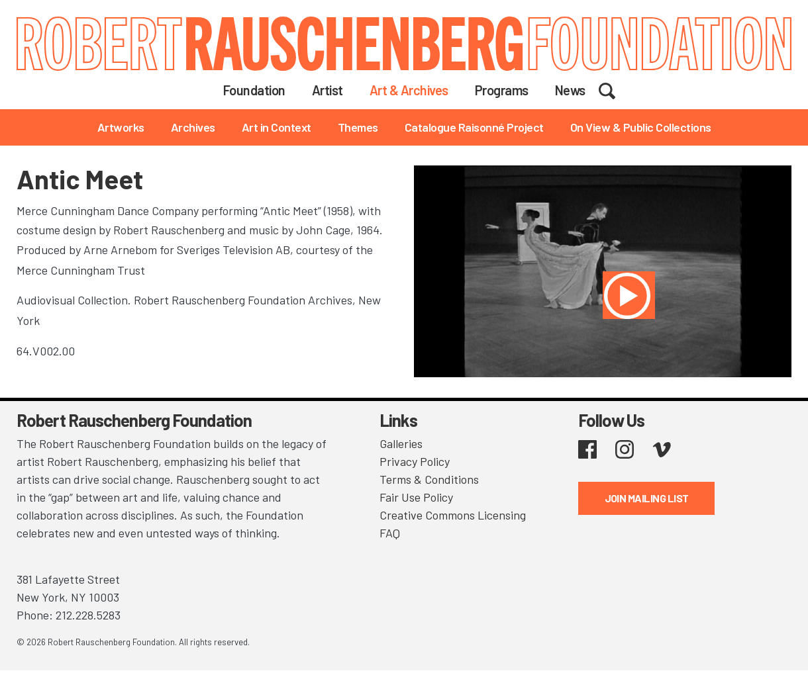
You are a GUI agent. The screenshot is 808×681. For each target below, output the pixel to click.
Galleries (401, 443)
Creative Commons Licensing (452, 515)
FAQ (389, 532)
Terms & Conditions (429, 479)
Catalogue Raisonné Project (474, 127)
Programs (502, 90)
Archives (193, 127)
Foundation (254, 90)
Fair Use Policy (416, 497)
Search (615, 89)
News (570, 90)
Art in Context (276, 127)
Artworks (120, 127)
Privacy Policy (414, 461)
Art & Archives (409, 90)
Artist (327, 90)
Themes (358, 127)
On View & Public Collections (640, 127)
